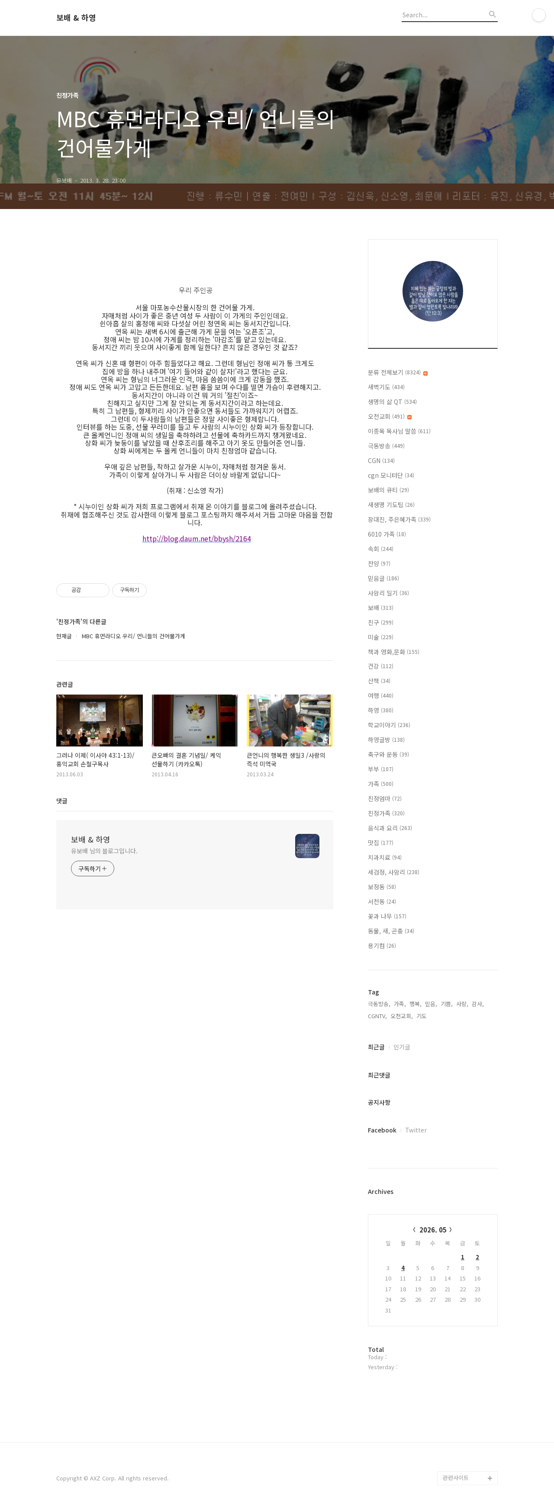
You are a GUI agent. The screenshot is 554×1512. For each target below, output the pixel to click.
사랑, (462, 1004)
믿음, (431, 1004)
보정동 (382, 886)
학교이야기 (389, 725)
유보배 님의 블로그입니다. (104, 850)
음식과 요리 (390, 828)
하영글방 (386, 739)
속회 (380, 548)
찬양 (379, 563)
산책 (379, 680)
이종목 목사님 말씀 (399, 431)
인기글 (401, 1046)
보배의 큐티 (388, 490)
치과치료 (385, 857)
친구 (380, 622)
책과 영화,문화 (393, 651)
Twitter (416, 1130)
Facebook (382, 1130)
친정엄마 (385, 798)
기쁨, (447, 1004)
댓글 (62, 800)
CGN (381, 460)
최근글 (376, 1046)
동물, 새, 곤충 (391, 931)
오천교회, (401, 1016)
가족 (380, 783)
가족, (400, 1004)
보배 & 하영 (76, 18)
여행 (380, 695)
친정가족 (386, 813)
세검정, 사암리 (393, 872)
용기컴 (382, 945)
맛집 (380, 842)
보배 (380, 607)
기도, (422, 1016)
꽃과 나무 (387, 916)
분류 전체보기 (398, 372)
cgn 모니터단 (391, 475)
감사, (478, 1004)
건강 (380, 666)
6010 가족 (387, 534)
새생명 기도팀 (391, 504)
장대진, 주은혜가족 (399, 519)
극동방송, (379, 1004)
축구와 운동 (388, 754)
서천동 (382, 901)
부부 (380, 769)
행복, (415, 1004)
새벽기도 (386, 387)
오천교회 (390, 416)
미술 (380, 637)
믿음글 (383, 578)
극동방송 (386, 445)
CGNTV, (377, 1016)
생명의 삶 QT (392, 401)
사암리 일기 (388, 593)
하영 (380, 710)
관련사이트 (456, 1477)
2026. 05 (433, 1229)
